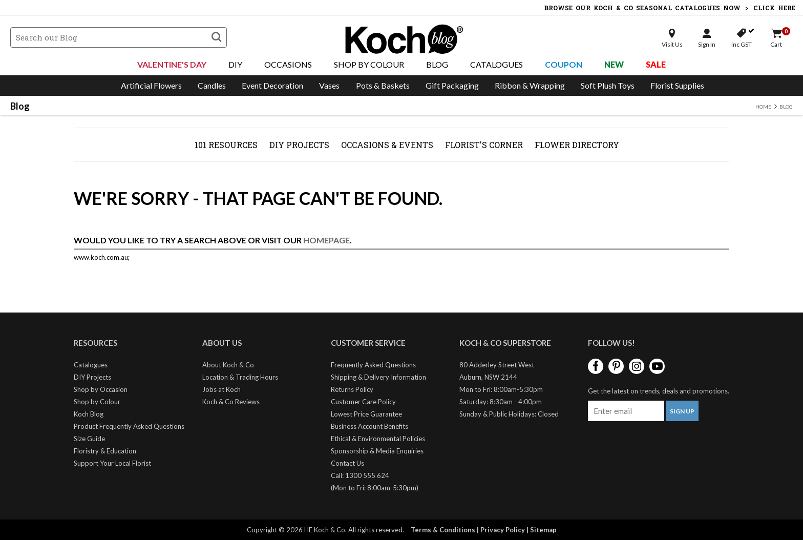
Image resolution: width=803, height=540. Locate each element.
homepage (326, 240)
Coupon (563, 64)
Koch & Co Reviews (231, 402)
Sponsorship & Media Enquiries (377, 451)
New (614, 64)
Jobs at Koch (221, 389)
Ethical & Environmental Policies (378, 438)
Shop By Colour (369, 64)
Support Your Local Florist (112, 463)
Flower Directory (577, 144)
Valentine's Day (171, 64)
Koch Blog (88, 414)
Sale (656, 64)
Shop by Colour (97, 402)
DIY (235, 64)
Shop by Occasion (101, 389)
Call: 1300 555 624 (360, 475)
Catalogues (496, 64)
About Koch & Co (228, 365)
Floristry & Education (105, 451)
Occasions (288, 64)
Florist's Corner (484, 144)
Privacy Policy (502, 530)
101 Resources (226, 144)
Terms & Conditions (443, 530)
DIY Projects (299, 144)
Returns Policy (352, 389)
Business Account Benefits (369, 426)
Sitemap (543, 530)
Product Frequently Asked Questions (129, 426)
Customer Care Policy (363, 402)
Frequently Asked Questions (373, 365)
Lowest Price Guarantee (366, 414)
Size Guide (89, 438)
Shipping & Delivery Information (378, 377)
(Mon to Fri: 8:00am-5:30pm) (374, 488)
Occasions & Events (387, 144)
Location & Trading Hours (240, 377)
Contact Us (347, 463)
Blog (437, 64)
